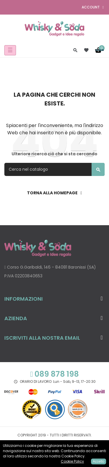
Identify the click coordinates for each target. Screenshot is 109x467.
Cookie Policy (72, 461)
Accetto (98, 461)
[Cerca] (54, 169)
